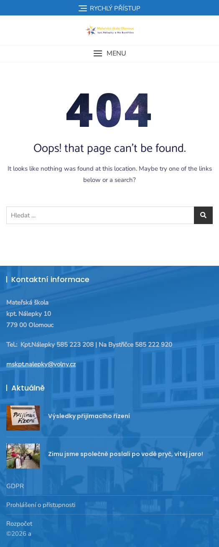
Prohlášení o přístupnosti (40, 505)
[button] (109, 54)
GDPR (15, 486)
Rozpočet (19, 523)
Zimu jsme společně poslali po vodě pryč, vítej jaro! (125, 454)
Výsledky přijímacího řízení (89, 416)
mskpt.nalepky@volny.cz (41, 364)
